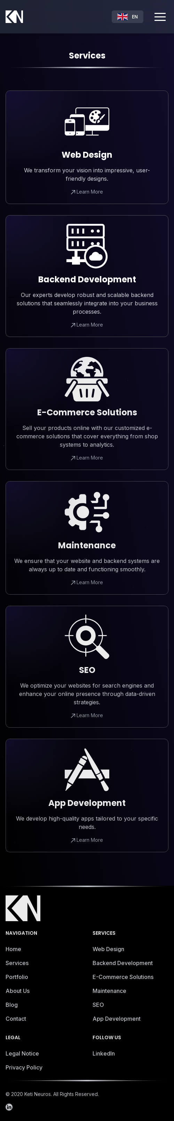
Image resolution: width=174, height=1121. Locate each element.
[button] (160, 16)
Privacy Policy (24, 1069)
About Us (18, 992)
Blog (12, 1006)
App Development (117, 1020)
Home (13, 950)
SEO (98, 1006)
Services (17, 964)
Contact (16, 1020)
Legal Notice (22, 1055)
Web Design (108, 950)
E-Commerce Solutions (123, 978)
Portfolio (17, 978)
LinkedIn (104, 1055)
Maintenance (109, 992)
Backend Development (123, 964)
